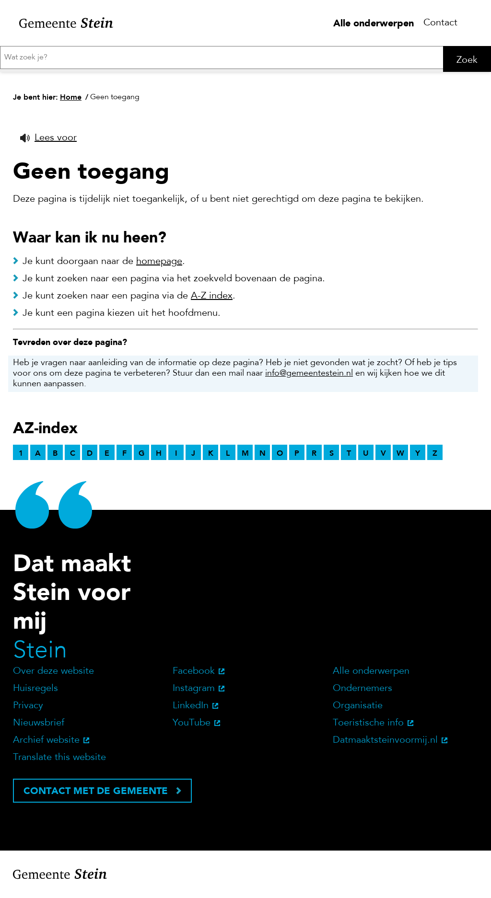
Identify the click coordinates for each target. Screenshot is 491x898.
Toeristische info (368, 726)
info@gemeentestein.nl (309, 376)
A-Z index (212, 299)
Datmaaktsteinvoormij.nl (385, 743)
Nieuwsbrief (38, 726)
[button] (48, 141)
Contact (440, 23)
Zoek (467, 60)
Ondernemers (362, 691)
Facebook (194, 674)
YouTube (191, 726)
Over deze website (53, 674)
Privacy (28, 709)
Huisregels (35, 691)
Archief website (46, 743)
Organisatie (358, 709)
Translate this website (59, 760)
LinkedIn (191, 709)
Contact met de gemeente (95, 793)
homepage (159, 264)
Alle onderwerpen (373, 23)
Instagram (194, 691)
